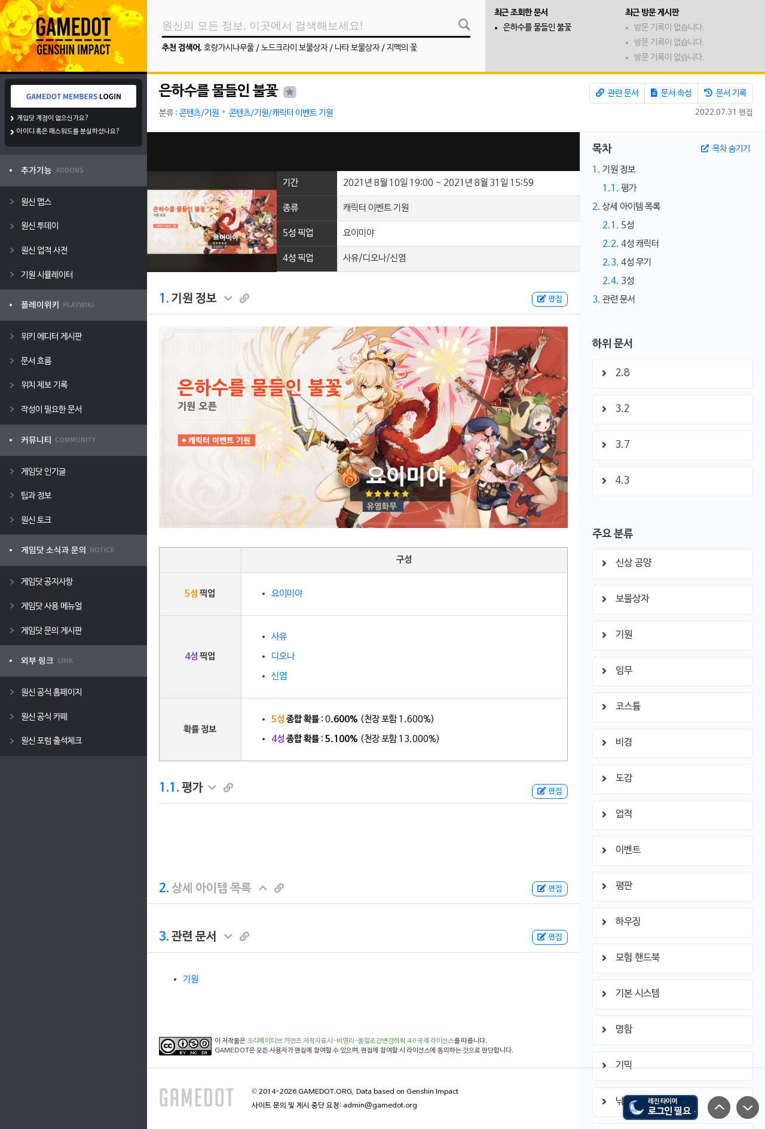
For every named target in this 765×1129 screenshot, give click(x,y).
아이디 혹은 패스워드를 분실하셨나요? (68, 131)
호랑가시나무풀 (229, 48)
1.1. (169, 788)
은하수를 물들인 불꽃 (537, 27)
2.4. (610, 281)
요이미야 (286, 594)
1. (164, 299)
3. (164, 937)
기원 (190, 979)
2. (164, 888)
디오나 (283, 656)
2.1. (610, 225)
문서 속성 (671, 93)
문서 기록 (725, 93)
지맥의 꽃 (402, 48)
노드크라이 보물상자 (294, 48)
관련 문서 (617, 93)
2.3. (610, 262)
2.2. (610, 244)
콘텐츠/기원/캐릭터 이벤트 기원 (281, 113)
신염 (279, 676)
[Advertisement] (363, 151)
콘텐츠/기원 (199, 113)
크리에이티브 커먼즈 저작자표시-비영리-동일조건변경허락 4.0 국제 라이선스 (350, 1041)
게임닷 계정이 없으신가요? (53, 118)
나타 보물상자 (357, 48)
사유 (279, 637)
